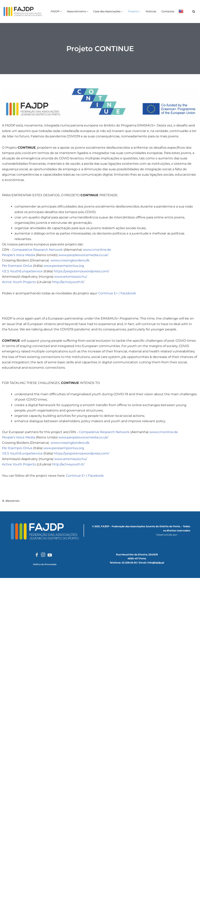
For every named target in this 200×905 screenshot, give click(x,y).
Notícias (151, 11)
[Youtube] (49, 554)
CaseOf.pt (184, 534)
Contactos (167, 11)
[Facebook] (37, 555)
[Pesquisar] (193, 11)
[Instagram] (43, 555)
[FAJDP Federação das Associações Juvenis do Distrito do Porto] (23, 11)
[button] (61, 11)
